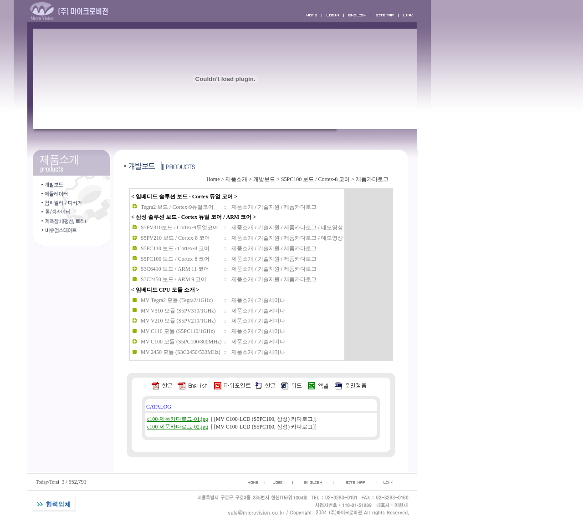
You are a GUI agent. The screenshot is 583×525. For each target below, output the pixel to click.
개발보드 (264, 179)
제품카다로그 (372, 179)
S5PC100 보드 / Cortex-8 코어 (315, 179)
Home (213, 179)
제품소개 (236, 179)
